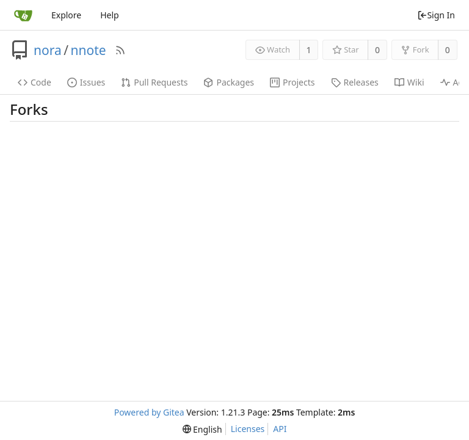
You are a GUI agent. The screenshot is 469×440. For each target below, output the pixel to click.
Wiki (409, 82)
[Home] (23, 15)
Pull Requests (154, 82)
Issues (86, 82)
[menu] (202, 429)
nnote (88, 50)
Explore (66, 15)
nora (48, 50)
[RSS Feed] (120, 50)
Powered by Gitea (149, 412)
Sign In (436, 15)
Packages (228, 82)
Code (34, 82)
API (279, 429)
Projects (292, 82)
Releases (355, 82)
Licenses (248, 429)
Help (109, 15)
